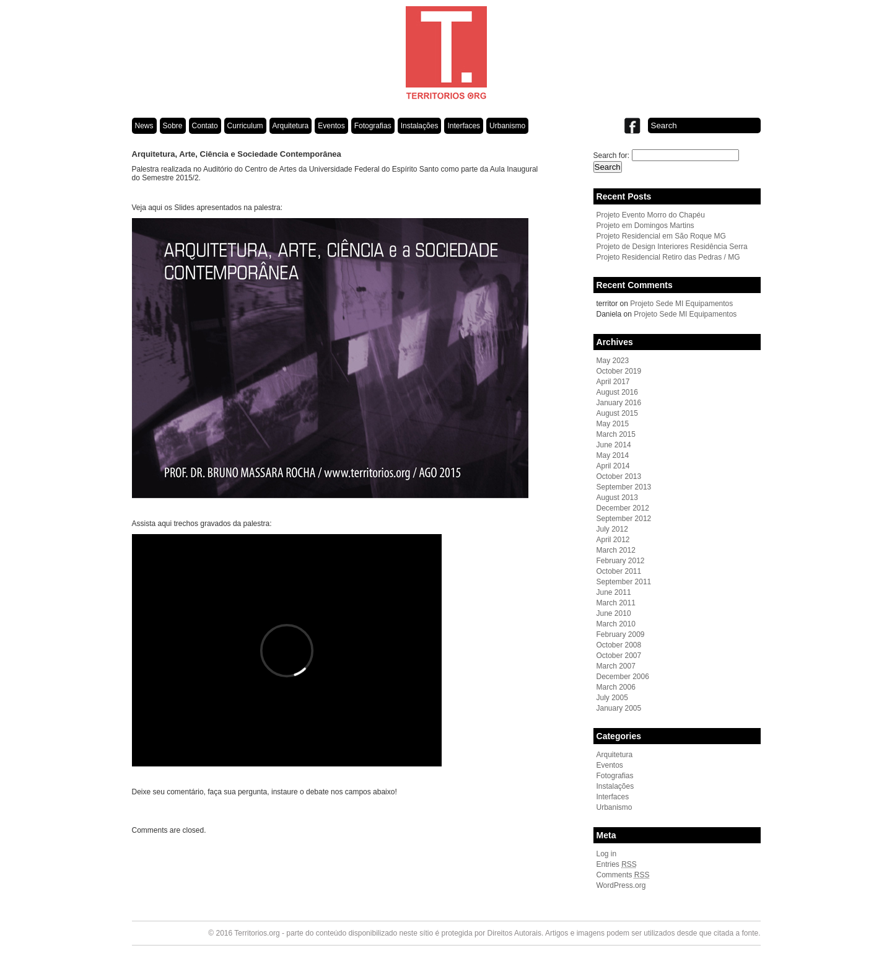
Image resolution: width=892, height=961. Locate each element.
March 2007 (616, 666)
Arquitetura (291, 125)
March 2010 (616, 624)
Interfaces (463, 125)
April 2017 (613, 381)
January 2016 (619, 402)
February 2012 (621, 560)
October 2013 (619, 476)
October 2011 (619, 571)
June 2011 (614, 592)
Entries (617, 864)
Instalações (420, 125)
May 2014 (613, 455)
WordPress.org (621, 885)
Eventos (331, 125)
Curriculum (245, 125)
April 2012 (613, 539)
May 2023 (613, 360)
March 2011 (616, 603)
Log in (607, 853)
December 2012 (623, 508)
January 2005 (619, 708)
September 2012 (624, 518)
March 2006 (616, 687)
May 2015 (613, 423)
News (144, 125)
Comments (623, 875)
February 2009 (621, 634)
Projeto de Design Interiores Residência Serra (672, 246)
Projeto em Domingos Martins (645, 225)
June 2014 (614, 445)
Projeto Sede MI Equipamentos (681, 303)
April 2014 (613, 466)
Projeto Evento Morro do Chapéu (651, 215)
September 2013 (624, 487)
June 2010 (614, 613)
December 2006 (623, 676)
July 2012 (612, 529)
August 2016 (617, 392)
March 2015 (616, 434)
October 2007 (619, 655)
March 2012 (616, 550)
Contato (205, 125)
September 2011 (624, 581)
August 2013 (617, 497)
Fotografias (372, 125)
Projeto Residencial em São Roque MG (661, 236)
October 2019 (619, 371)
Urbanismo (507, 125)
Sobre (173, 125)
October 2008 (619, 645)
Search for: (611, 155)
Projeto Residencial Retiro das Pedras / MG (668, 257)
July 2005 (612, 697)
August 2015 (617, 413)
